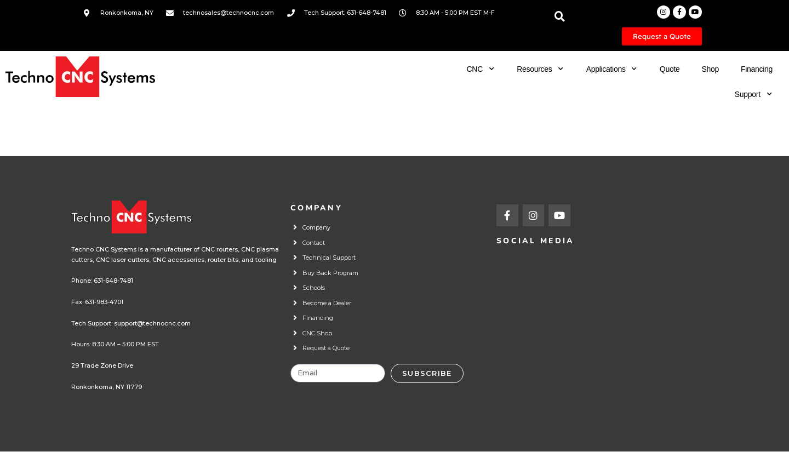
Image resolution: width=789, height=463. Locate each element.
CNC (481, 69)
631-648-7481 (113, 280)
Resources (540, 69)
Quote (670, 69)
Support (754, 94)
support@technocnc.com (152, 323)
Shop (710, 69)
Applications (612, 69)
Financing (757, 69)
